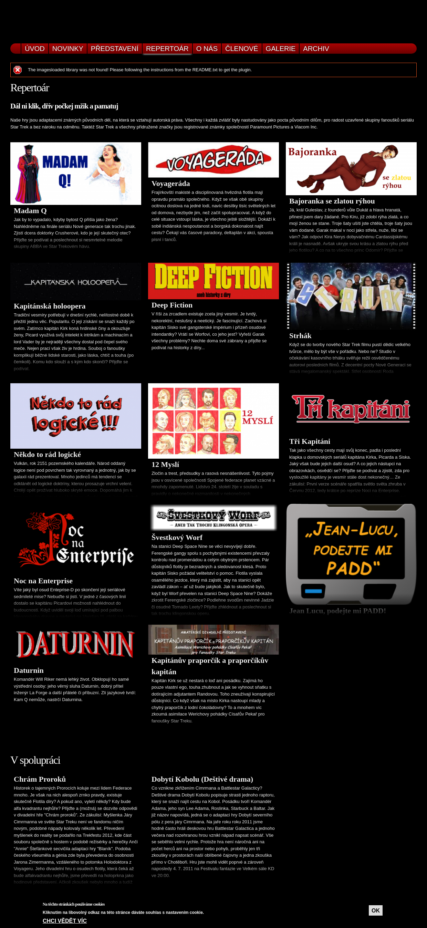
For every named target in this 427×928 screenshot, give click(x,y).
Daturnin (29, 670)
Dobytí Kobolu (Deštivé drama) (202, 779)
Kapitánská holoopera (49, 306)
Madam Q (30, 210)
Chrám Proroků (40, 779)
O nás (207, 48)
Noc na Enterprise (43, 580)
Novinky (67, 48)
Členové (241, 48)
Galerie (281, 48)
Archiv (316, 48)
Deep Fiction (172, 305)
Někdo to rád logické (47, 454)
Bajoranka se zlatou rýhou (332, 201)
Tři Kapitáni (309, 441)
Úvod (35, 48)
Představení (114, 48)
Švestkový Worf (177, 537)
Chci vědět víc (65, 921)
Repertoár (167, 48)
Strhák (300, 335)
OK (376, 911)
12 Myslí (165, 464)
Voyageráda (171, 183)
